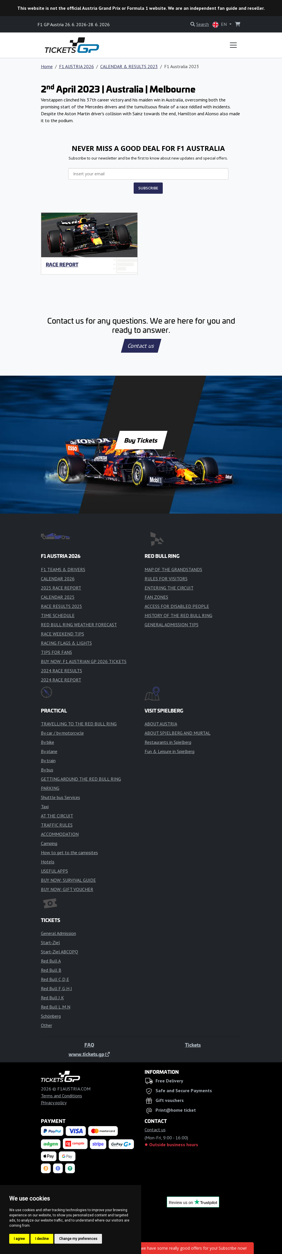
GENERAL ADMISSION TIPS (171, 624)
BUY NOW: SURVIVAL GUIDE (68, 880)
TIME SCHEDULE (58, 615)
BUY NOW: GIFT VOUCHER (67, 889)
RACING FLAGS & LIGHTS (66, 643)
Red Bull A (51, 961)
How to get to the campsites (69, 852)
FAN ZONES (156, 597)
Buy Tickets (141, 440)
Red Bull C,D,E (55, 979)
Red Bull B (51, 970)
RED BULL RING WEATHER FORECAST (79, 624)
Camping (49, 843)
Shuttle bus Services (60, 797)
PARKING (50, 788)
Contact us (141, 345)
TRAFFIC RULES (57, 825)
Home (47, 66)
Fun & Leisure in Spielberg (169, 751)
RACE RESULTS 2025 (61, 606)
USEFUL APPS (54, 871)
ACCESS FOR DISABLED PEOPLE (177, 606)
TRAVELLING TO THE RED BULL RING (79, 724)
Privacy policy (54, 1102)
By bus (47, 770)
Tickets (193, 1044)
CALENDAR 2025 (58, 597)
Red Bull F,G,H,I (56, 988)
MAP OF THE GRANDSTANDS (173, 569)
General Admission (58, 933)
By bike (47, 742)
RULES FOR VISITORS (166, 578)
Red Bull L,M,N (55, 1007)
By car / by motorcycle (62, 733)
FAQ (89, 1044)
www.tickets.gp (89, 1054)
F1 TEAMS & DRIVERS (63, 569)
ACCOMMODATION (60, 834)
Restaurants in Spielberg (168, 742)
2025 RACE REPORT (61, 588)
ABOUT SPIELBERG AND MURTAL (178, 733)
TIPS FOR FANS (56, 652)
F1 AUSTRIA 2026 (76, 66)
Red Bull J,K (52, 997)
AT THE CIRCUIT (57, 816)
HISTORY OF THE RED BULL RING (178, 615)
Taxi (45, 806)
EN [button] (220, 24)
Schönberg (51, 1016)
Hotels (47, 862)
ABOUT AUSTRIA (161, 724)
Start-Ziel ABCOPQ (59, 952)
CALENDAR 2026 (58, 578)
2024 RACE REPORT (61, 680)
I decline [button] (42, 1239)
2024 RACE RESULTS (61, 670)
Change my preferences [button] (78, 1239)
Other (46, 1025)
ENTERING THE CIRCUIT (169, 588)
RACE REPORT (62, 264)
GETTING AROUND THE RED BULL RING (81, 779)
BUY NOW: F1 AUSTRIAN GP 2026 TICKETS (83, 661)
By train (48, 760)
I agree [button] (19, 1239)
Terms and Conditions (61, 1096)
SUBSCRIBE (148, 188)
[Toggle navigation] (233, 45)
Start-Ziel (50, 942)
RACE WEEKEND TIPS (62, 634)
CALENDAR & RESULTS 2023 (129, 66)
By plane (49, 751)
